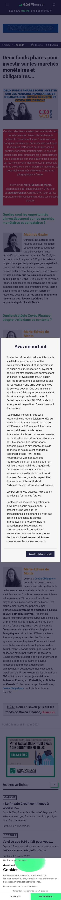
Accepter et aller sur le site (40, 554)
